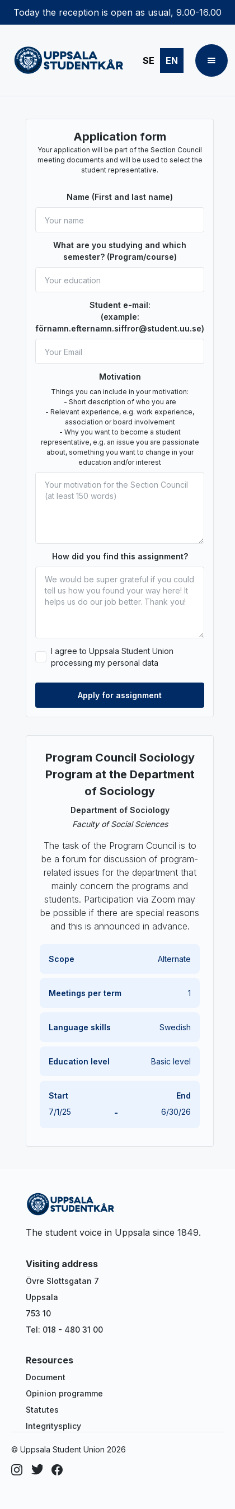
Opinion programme (64, 1393)
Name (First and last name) (120, 197)
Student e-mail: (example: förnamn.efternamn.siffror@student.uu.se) (119, 316)
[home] (66, 60)
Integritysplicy (53, 1426)
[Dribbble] (37, 1469)
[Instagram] (16, 1469)
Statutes (42, 1409)
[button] (211, 60)
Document (45, 1377)
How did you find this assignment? (120, 556)
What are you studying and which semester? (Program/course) (119, 250)
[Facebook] (57, 1469)
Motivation (120, 376)
